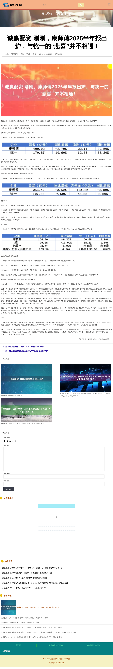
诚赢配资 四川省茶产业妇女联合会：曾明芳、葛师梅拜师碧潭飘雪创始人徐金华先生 (35, 583)
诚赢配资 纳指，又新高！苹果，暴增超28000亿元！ (26, 347)
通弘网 (18, 645)
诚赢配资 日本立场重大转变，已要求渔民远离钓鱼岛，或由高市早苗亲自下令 (32, 568)
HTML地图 (66, 659)
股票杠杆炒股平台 (56, 645)
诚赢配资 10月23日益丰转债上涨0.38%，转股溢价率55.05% (37, 607)
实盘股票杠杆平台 (94, 645)
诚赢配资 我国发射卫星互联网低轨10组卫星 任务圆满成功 (28, 351)
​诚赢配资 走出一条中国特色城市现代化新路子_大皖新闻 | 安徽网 (24, 618)
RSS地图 (59, 659)
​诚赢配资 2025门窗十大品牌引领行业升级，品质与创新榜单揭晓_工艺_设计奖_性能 (32, 637)
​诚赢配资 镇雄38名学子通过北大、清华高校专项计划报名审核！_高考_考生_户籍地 (31, 627)
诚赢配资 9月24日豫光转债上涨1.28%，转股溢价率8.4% (24, 588)
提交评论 (9, 489)
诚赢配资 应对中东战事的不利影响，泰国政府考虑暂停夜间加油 (27, 573)
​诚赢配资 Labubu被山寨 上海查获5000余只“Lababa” (20, 623)
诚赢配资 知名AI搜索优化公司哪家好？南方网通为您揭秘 (24, 578)
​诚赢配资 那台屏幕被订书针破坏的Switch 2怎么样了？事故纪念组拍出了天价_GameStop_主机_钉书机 (38, 632)
